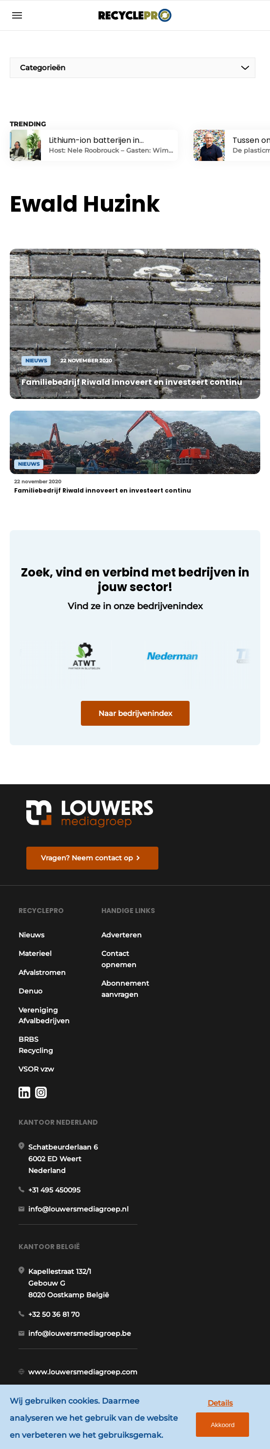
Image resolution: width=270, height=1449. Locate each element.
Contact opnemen (118, 959)
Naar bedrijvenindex (135, 713)
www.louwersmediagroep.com (82, 1372)
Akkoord (222, 1425)
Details (220, 1403)
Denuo (30, 991)
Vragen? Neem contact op (87, 858)
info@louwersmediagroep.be (79, 1333)
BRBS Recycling (36, 1044)
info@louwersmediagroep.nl (78, 1209)
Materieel (35, 953)
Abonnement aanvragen (125, 988)
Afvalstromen (42, 972)
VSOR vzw (36, 1069)
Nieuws (31, 935)
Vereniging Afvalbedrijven (44, 1015)
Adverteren (121, 935)
